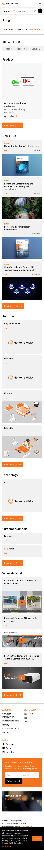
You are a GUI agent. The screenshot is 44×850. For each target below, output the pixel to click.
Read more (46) (13, 305)
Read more (6, 846)
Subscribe (13, 781)
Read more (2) (12, 562)
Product (8, 48)
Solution (36, 48)
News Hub (22, 48)
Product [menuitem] (6, 10)
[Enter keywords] (27, 10)
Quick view (11, 116)
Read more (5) (12, 464)
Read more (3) (12, 694)
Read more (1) (12, 125)
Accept (36, 838)
